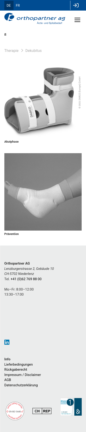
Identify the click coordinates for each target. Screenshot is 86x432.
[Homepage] (35, 19)
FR (18, 5)
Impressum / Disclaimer (22, 375)
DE (9, 5)
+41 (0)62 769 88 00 (26, 279)
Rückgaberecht (15, 369)
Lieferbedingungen (18, 364)
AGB (7, 380)
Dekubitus (33, 50)
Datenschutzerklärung (21, 385)
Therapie (11, 50)
